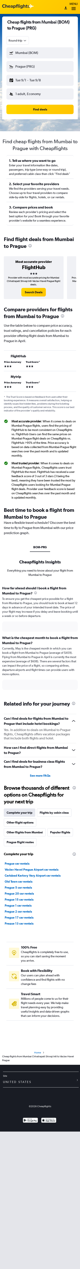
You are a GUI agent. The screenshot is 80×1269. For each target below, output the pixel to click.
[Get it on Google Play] (30, 1121)
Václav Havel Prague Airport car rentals (31, 869)
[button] (40, 52)
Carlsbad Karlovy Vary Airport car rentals (33, 875)
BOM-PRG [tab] (40, 547)
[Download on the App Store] (48, 1121)
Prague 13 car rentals (19, 923)
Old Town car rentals (18, 881)
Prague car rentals (17, 863)
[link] (33, 292)
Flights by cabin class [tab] (54, 812)
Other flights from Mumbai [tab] (25, 832)
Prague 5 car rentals (18, 887)
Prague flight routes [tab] (20, 842)
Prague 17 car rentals (19, 917)
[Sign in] (65, 8)
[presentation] (30, 246)
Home (37, 1052)
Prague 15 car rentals (19, 899)
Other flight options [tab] (20, 822)
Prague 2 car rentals (18, 911)
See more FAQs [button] (40, 775)
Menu (74, 7)
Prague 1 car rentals (18, 905)
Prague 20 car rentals (19, 893)
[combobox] (17, 40)
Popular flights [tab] (60, 832)
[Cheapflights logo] (15, 6)
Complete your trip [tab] (19, 812)
